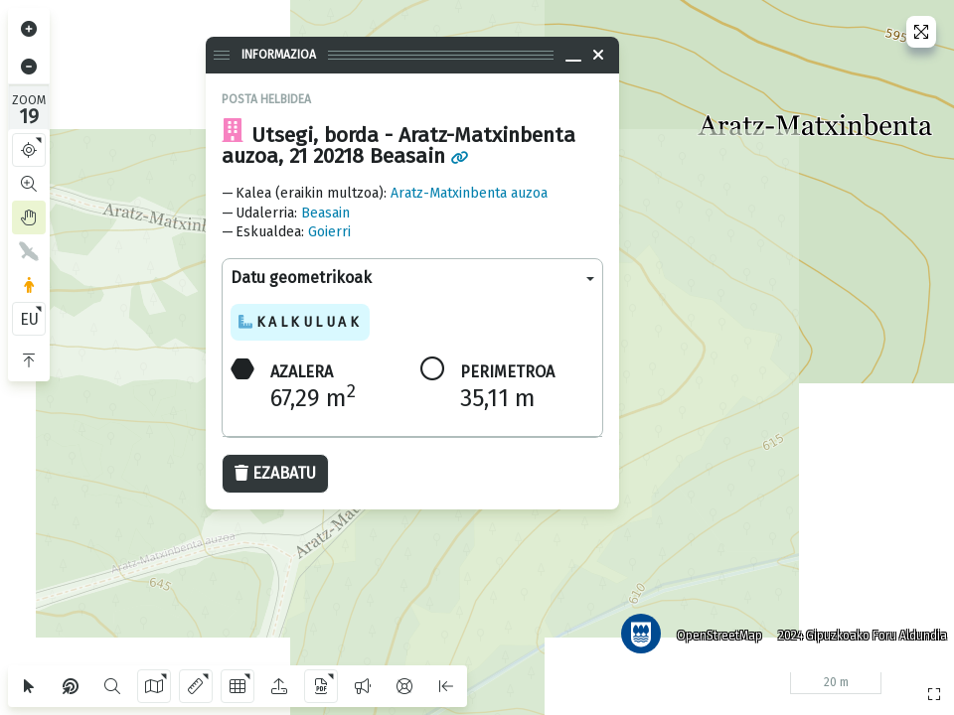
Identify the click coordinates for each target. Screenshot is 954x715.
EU (29, 319)
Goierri (329, 231)
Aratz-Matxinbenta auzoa (469, 193)
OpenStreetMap (714, 631)
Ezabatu (275, 473)
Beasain (325, 213)
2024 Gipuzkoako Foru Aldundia (857, 631)
